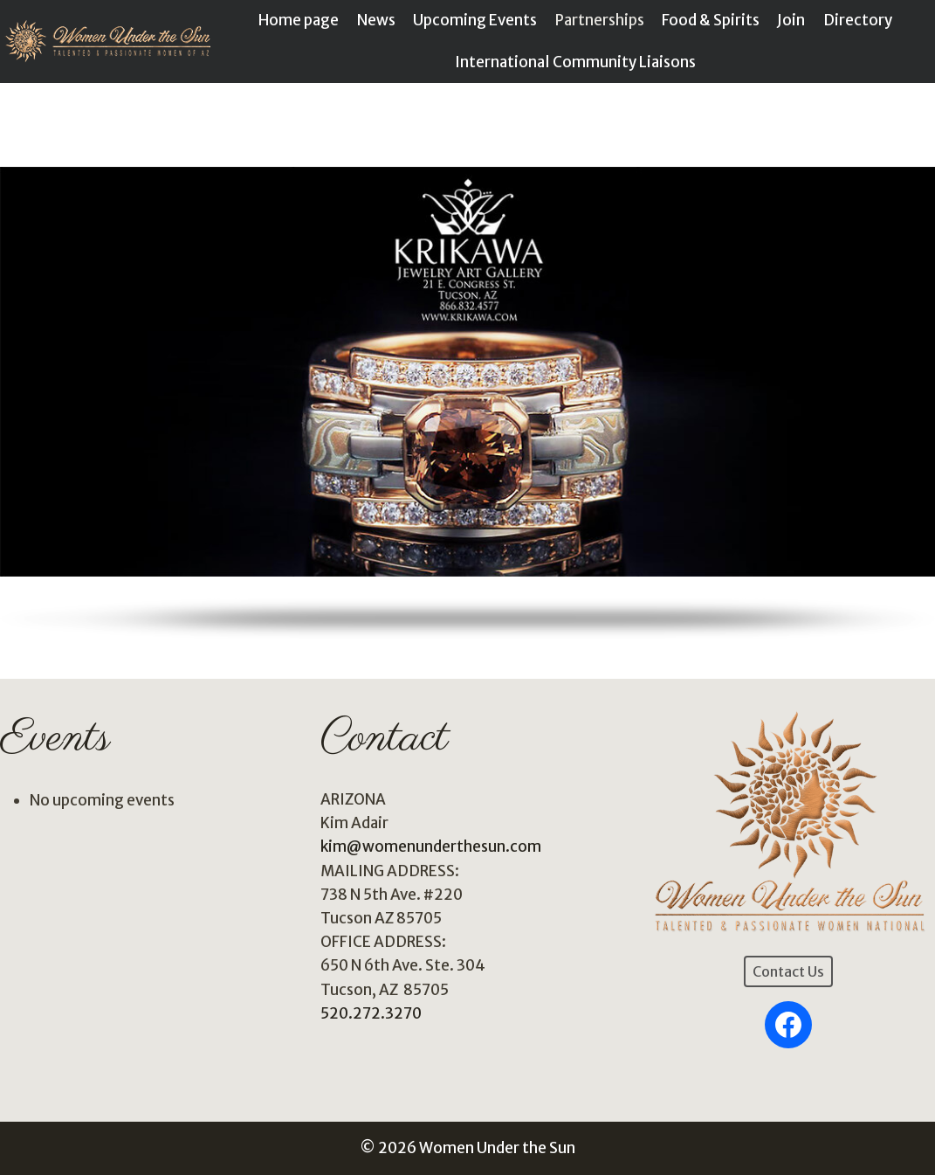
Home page (298, 20)
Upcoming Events (475, 20)
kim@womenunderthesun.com (430, 846)
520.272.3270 (371, 1013)
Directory (857, 20)
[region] (467, 392)
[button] (467, 372)
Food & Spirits (711, 20)
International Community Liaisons (575, 62)
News (376, 20)
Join (791, 20)
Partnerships (599, 20)
